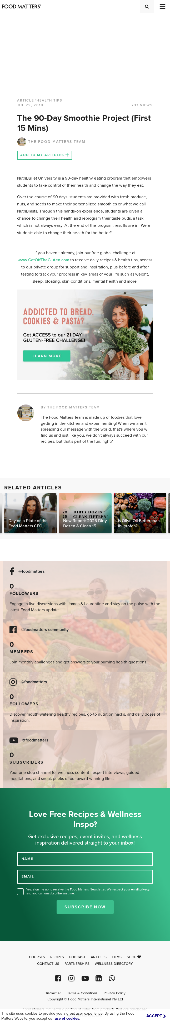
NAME (27, 859)
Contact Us (48, 964)
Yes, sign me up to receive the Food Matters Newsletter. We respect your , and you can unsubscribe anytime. (88, 891)
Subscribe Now (85, 907)
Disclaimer (52, 993)
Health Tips (49, 100)
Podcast (77, 957)
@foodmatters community (45, 630)
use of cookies (67, 1018)
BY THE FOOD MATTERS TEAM (70, 407)
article (25, 100)
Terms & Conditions (82, 993)
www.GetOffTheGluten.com (44, 260)
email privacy (140, 889)
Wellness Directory (114, 964)
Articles (99, 957)
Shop (134, 957)
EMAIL (28, 876)
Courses (37, 957)
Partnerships (76, 964)
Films (117, 957)
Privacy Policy (115, 993)
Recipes (57, 957)
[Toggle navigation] (162, 6)
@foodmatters (31, 571)
